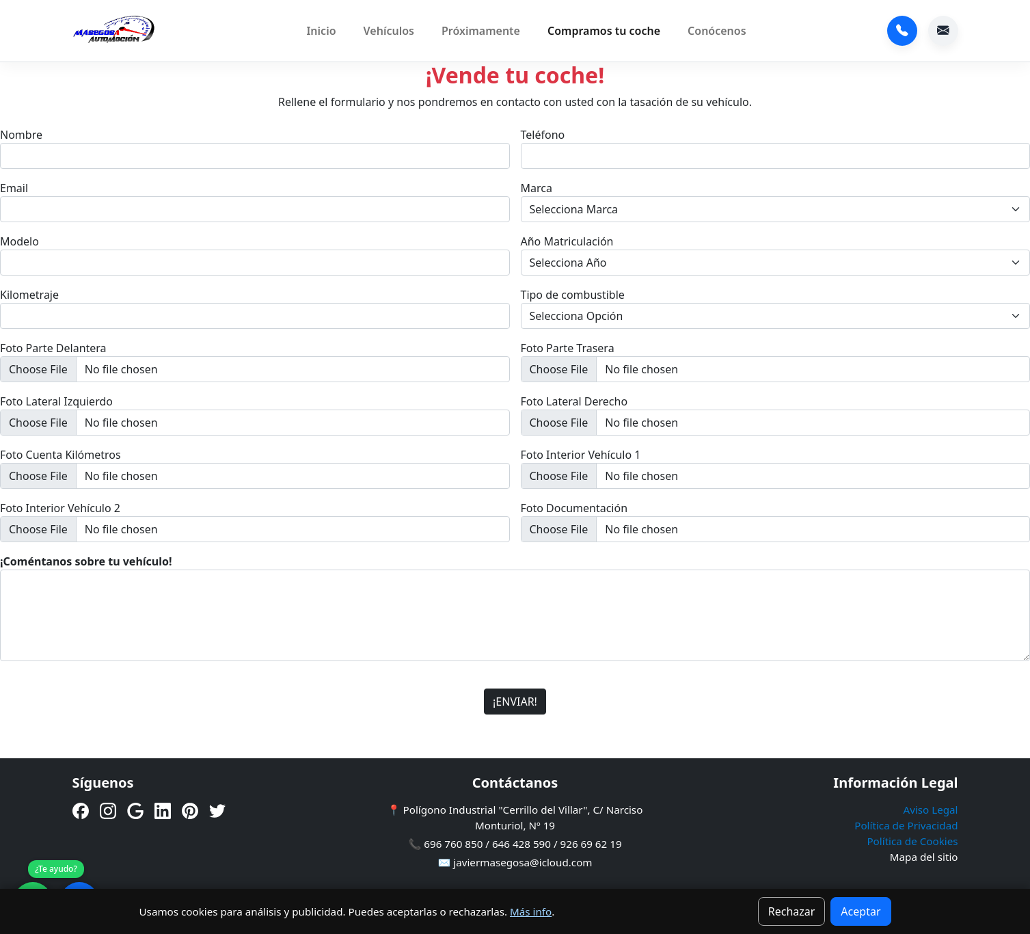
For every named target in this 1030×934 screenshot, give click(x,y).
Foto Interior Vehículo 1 (581, 454)
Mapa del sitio (924, 857)
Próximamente (481, 30)
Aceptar (860, 911)
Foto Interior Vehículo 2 (60, 508)
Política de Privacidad (906, 825)
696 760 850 (902, 31)
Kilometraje (29, 294)
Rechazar (791, 911)
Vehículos (389, 30)
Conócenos (717, 30)
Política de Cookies (912, 841)
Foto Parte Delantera (53, 348)
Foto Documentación (574, 508)
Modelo (19, 241)
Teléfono (543, 134)
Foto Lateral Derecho (574, 401)
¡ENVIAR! (515, 701)
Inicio (321, 30)
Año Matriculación (567, 241)
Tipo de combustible (573, 294)
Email (14, 188)
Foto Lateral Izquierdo (56, 401)
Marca (536, 188)
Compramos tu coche (603, 30)
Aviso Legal (930, 809)
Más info (531, 911)
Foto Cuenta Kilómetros (60, 454)
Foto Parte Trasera (567, 348)
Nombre (21, 134)
